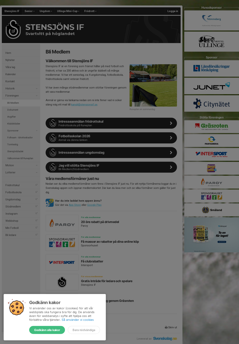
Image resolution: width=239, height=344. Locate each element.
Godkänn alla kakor (47, 330)
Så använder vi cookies (77, 320)
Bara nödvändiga (84, 330)
